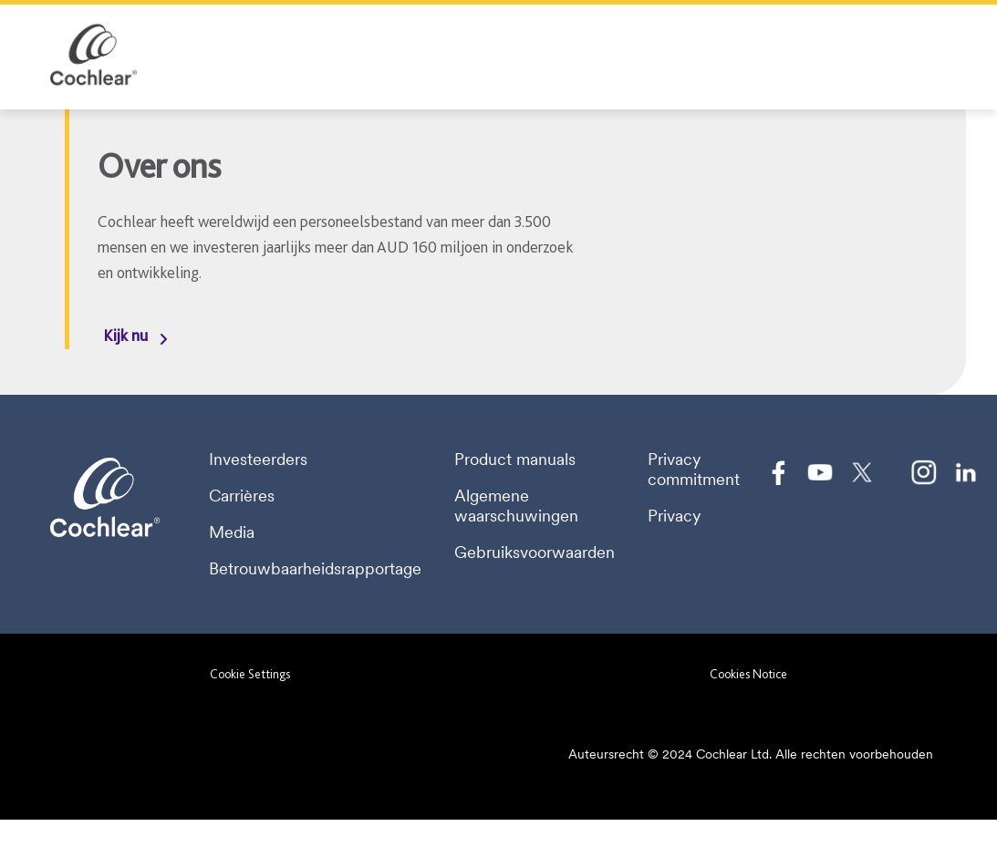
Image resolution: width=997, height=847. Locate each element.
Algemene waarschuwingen (516, 506)
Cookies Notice (748, 673)
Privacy (674, 516)
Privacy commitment (694, 469)
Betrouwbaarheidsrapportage (315, 569)
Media (231, 532)
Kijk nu (125, 335)
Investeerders (258, 459)
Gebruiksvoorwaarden (534, 552)
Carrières (242, 496)
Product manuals (515, 459)
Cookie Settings (250, 673)
